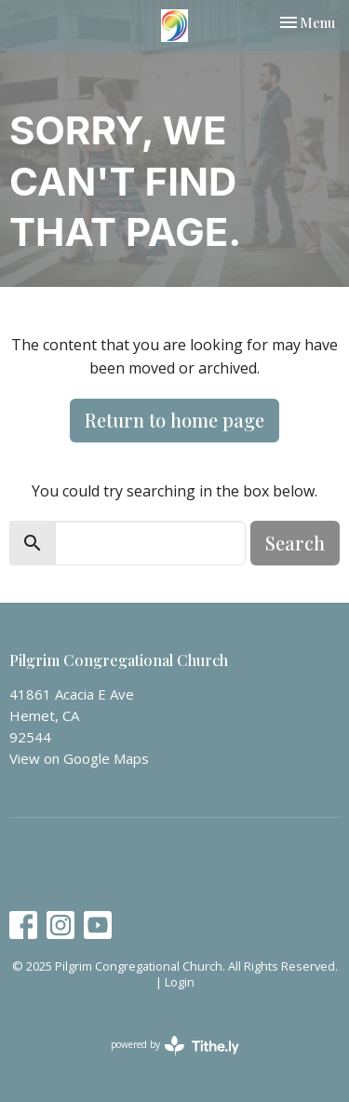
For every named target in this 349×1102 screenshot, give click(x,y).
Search (295, 542)
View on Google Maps (79, 758)
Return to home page (174, 419)
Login (180, 981)
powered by (175, 1045)
